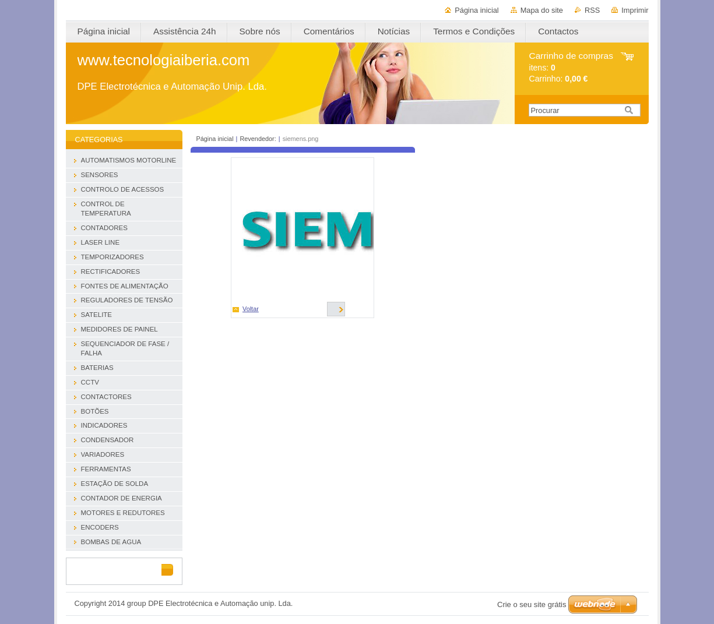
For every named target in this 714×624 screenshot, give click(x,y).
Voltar (250, 308)
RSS (592, 10)
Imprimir (634, 10)
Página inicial (476, 10)
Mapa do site (541, 10)
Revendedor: (258, 138)
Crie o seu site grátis (532, 604)
